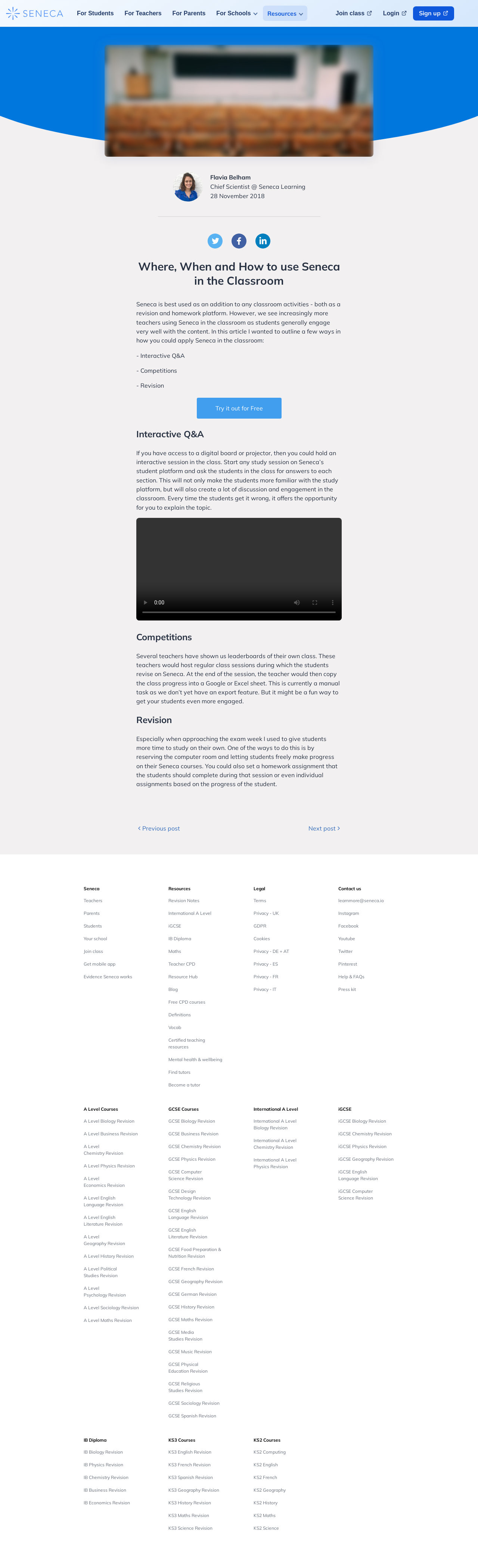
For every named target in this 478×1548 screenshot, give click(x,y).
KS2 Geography (270, 1490)
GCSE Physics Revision (191, 1159)
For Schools (233, 13)
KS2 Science (266, 1528)
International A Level (189, 913)
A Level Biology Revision (109, 1121)
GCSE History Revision (191, 1307)
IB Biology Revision (103, 1452)
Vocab (174, 1027)
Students (93, 926)
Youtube (346, 938)
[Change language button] (467, 13)
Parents (92, 913)
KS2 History (265, 1502)
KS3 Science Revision (190, 1528)
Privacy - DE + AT (271, 951)
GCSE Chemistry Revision (194, 1146)
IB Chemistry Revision (106, 1477)
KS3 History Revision (189, 1502)
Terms (260, 900)
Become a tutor (184, 1085)
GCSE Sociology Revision (194, 1403)
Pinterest (347, 964)
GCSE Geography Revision (195, 1281)
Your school (95, 938)
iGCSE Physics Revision (362, 1146)
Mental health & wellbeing (195, 1059)
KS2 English (266, 1464)
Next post (325, 828)
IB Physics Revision (103, 1464)
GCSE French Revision (191, 1269)
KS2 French (265, 1477)
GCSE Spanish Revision (192, 1416)
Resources (282, 13)
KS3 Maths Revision (188, 1515)
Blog (173, 989)
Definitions (179, 1014)
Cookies (262, 938)
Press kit (347, 989)
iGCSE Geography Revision (366, 1159)
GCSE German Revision (192, 1294)
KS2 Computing (270, 1452)
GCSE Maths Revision (190, 1319)
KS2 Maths (265, 1515)
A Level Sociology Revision (111, 1307)
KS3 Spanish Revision (190, 1477)
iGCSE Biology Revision (362, 1121)
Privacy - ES (266, 964)
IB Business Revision (105, 1490)
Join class (93, 951)
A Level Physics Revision (109, 1166)
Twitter (345, 951)
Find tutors (179, 1072)
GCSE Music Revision (190, 1351)
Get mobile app (99, 964)
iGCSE (174, 926)
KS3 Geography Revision (193, 1490)
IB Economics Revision (107, 1502)
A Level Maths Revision (108, 1320)
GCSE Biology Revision (191, 1121)
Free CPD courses (186, 1002)
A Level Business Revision (111, 1133)
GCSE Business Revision (193, 1133)
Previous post (158, 828)
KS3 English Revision (189, 1452)
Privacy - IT (265, 989)
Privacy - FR (266, 976)
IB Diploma (179, 938)
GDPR (260, 926)
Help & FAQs (351, 976)
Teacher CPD (181, 964)
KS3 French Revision (189, 1464)
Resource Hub (183, 976)
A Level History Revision (109, 1256)
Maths (174, 951)
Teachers (93, 900)
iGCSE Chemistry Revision (365, 1133)
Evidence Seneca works (108, 976)
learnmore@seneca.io (361, 900)
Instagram (348, 913)
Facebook (348, 926)
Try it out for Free (239, 408)
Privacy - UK (266, 913)
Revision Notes (183, 900)
